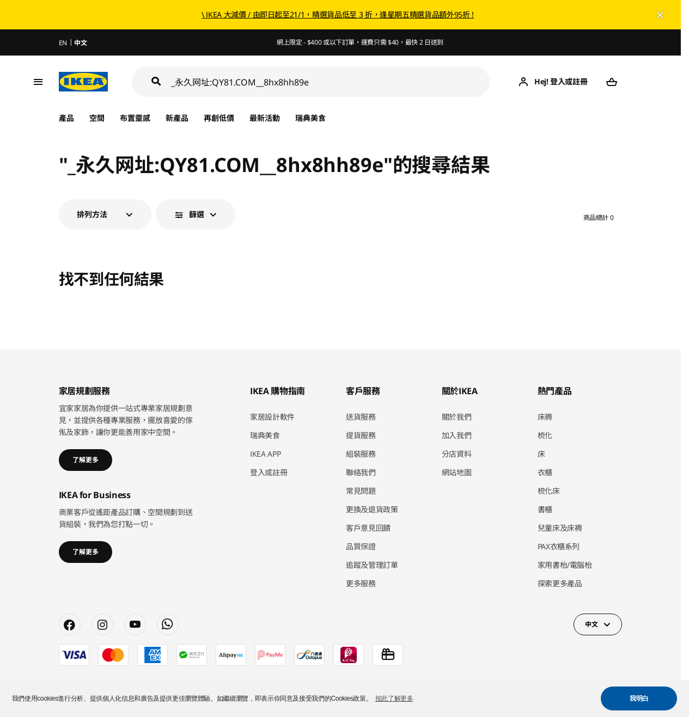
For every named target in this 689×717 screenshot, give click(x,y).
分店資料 (457, 454)
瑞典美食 (310, 118)
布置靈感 (135, 118)
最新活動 (264, 118)
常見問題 (361, 491)
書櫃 (545, 509)
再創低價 (219, 118)
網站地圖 (457, 472)
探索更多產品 (560, 583)
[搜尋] (330, 82)
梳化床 (549, 491)
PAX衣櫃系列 (559, 546)
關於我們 (457, 417)
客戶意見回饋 (368, 528)
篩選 (196, 214)
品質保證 (361, 546)
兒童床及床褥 (560, 528)
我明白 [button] (639, 698)
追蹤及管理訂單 (372, 565)
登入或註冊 (268, 472)
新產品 (177, 118)
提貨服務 (361, 435)
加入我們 (457, 435)
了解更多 (85, 459)
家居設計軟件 (272, 417)
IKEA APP (265, 454)
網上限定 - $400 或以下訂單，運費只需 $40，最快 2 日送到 (360, 42)
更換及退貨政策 (372, 509)
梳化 (545, 435)
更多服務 (361, 583)
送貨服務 (361, 417)
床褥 (545, 417)
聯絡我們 (361, 472)
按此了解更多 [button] (394, 698)
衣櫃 (545, 472)
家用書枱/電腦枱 (565, 565)
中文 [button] (591, 624)
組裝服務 (361, 454)
